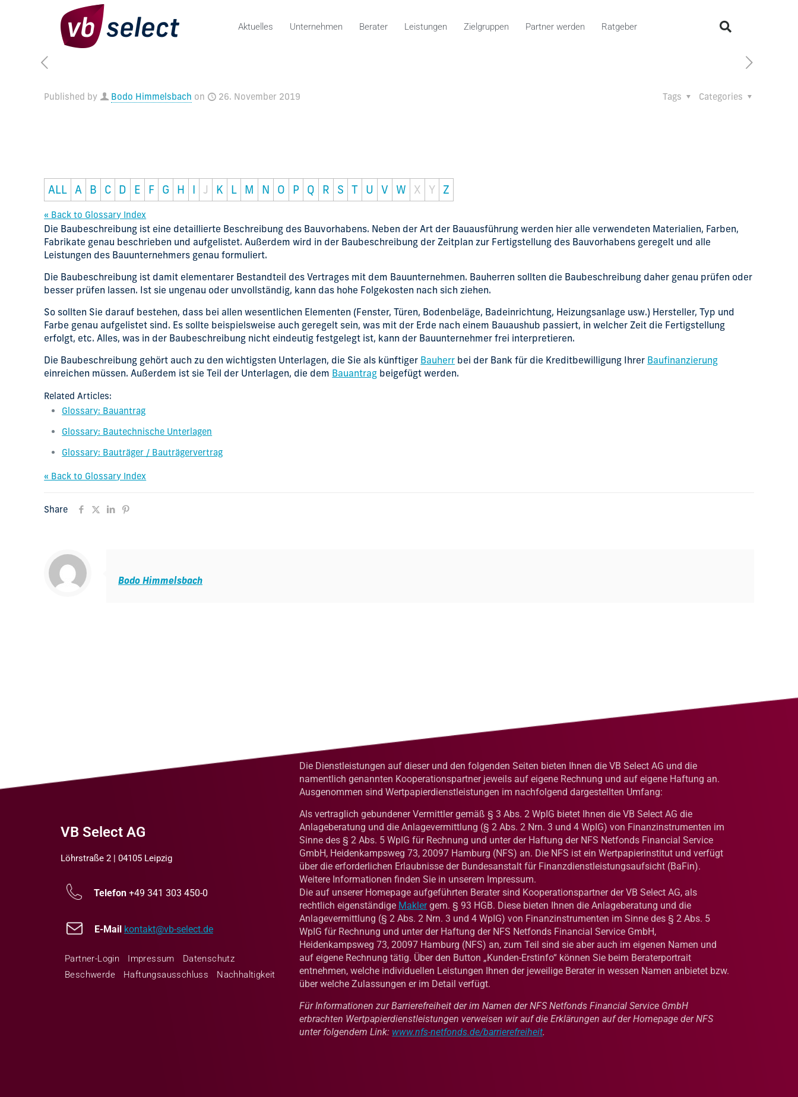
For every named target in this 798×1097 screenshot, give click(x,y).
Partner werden (555, 26)
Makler (412, 905)
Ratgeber (619, 26)
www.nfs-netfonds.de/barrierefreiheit (467, 1032)
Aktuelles (255, 26)
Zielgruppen (486, 26)
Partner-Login (92, 958)
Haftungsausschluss (166, 974)
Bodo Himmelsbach (151, 96)
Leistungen (425, 26)
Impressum (151, 958)
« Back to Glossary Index (95, 214)
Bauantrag (354, 373)
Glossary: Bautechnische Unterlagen (137, 431)
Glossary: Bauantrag (103, 410)
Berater (373, 26)
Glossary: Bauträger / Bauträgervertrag (142, 452)
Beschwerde (90, 974)
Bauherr (437, 360)
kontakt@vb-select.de (168, 929)
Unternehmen (316, 26)
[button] (725, 27)
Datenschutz (209, 958)
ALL (57, 189)
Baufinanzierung (682, 360)
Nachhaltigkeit (246, 974)
